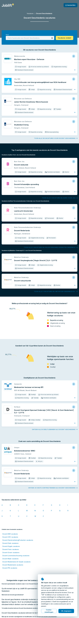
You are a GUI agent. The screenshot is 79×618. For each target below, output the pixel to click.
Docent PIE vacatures (9, 568)
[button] (52, 38)
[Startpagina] (8, 5)
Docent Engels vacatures (11, 546)
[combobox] (30, 38)
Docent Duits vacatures (10, 543)
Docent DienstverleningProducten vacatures (17, 540)
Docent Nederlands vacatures (12, 565)
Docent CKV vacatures (10, 537)
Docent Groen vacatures (10, 552)
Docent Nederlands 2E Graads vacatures (16, 562)
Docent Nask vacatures (10, 559)
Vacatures (30, 13)
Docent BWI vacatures (10, 534)
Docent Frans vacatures (10, 549)
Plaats (7, 34)
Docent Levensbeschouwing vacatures (15, 555)
